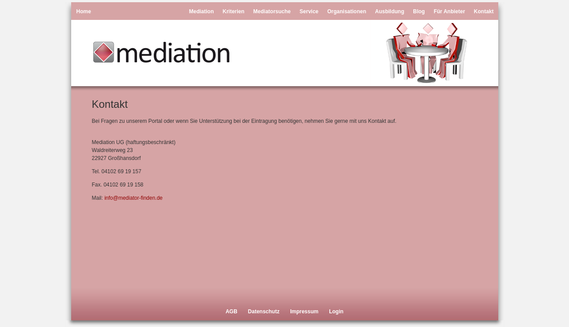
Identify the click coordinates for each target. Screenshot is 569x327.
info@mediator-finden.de (133, 198)
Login (336, 311)
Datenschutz (263, 311)
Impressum (304, 311)
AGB (231, 311)
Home (83, 11)
